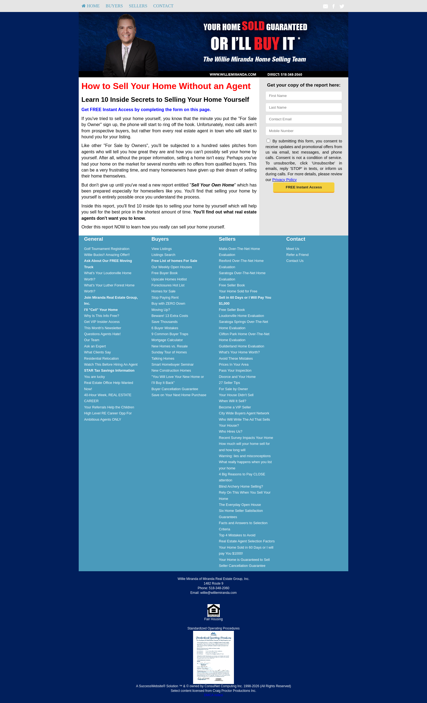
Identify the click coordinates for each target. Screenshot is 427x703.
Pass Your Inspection (235, 370)
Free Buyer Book (164, 273)
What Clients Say (97, 352)
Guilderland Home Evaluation (241, 346)
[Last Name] (304, 107)
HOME (91, 6)
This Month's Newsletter (102, 328)
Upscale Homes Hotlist (169, 279)
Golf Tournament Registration (106, 249)
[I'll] (101, 310)
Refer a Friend (297, 255)
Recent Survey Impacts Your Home (246, 438)
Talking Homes (162, 358)
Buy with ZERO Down (168, 303)
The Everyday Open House (240, 505)
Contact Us (294, 261)
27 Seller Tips (229, 383)
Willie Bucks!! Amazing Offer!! (107, 255)
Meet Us (292, 249)
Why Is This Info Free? (101, 316)
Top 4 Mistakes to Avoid (237, 535)
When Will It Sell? (232, 401)
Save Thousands (164, 322)
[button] (303, 187)
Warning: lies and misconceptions (245, 456)
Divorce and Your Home (237, 377)
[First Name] (304, 95)
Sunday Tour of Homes (169, 352)
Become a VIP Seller (235, 407)
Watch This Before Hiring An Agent (111, 364)
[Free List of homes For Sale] (174, 261)
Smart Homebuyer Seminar (172, 364)
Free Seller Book (232, 285)
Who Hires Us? (230, 431)
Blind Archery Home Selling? (241, 486)
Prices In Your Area (234, 364)
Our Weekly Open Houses (171, 267)
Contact (163, 6)
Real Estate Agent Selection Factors (247, 541)
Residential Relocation (101, 358)
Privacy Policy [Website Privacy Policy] (284, 180)
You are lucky (94, 377)
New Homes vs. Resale (169, 346)
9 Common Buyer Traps (169, 334)
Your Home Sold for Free (238, 291)
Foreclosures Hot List (167, 285)
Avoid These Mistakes (236, 358)
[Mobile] (304, 130)
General (93, 239)
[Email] (304, 119)
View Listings (161, 249)
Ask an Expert (95, 346)
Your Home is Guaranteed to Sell (244, 560)
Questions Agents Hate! (102, 334)
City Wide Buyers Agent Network (244, 413)
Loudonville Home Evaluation (241, 316)
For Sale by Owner (233, 389)
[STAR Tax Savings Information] (109, 370)
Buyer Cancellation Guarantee (174, 389)
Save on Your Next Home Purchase (178, 395)
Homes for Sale (163, 291)
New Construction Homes (171, 370)
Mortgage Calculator (167, 340)
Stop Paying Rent (165, 297)
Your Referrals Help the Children (109, 407)
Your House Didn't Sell (236, 395)
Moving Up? (160, 310)
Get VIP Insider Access (102, 322)
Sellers (138, 6)
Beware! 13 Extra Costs (169, 316)
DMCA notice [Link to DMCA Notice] (213, 695)
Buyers (114, 6)
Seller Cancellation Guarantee (242, 566)
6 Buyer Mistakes (164, 328)
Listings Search (163, 255)
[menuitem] (91, 6)
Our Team (91, 340)
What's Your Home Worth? (239, 352)
